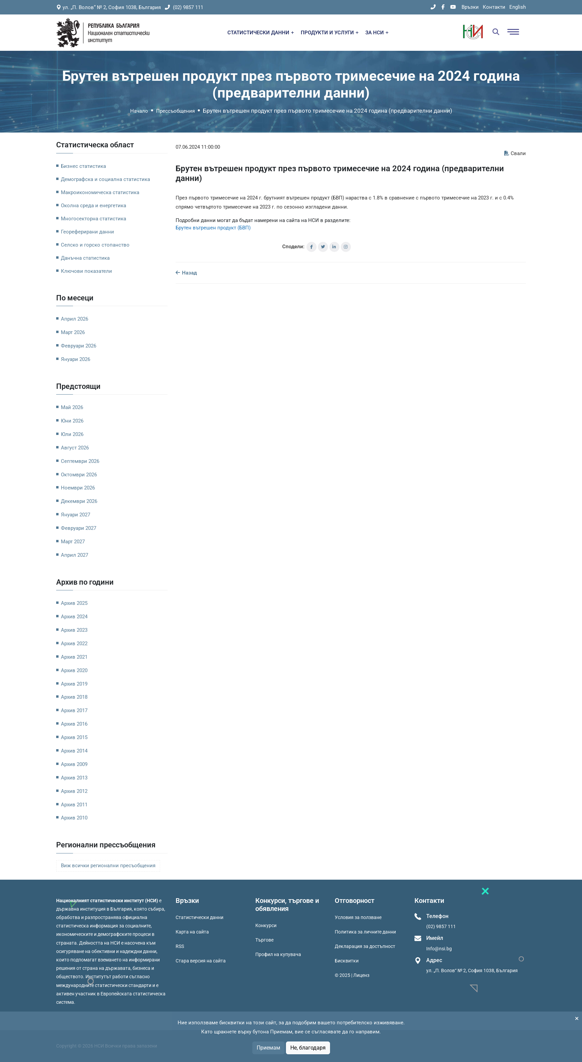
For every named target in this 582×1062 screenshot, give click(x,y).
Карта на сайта (192, 932)
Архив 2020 (74, 670)
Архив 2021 (74, 657)
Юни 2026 (72, 421)
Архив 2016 (74, 724)
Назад (186, 273)
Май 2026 (72, 407)
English (517, 7)
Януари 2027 (75, 515)
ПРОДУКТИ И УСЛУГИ (330, 33)
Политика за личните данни (365, 932)
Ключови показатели (86, 271)
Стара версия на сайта (201, 960)
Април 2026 (74, 319)
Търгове (264, 940)
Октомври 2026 (79, 475)
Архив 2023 (74, 630)
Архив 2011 (74, 805)
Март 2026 (73, 332)
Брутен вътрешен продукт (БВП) (213, 228)
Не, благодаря (308, 1048)
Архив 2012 (74, 791)
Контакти (494, 7)
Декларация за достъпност (365, 946)
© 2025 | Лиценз (352, 975)
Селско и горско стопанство (95, 245)
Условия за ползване (358, 917)
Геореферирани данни (87, 232)
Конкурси (266, 925)
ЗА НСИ (377, 33)
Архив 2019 (74, 684)
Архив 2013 (74, 778)
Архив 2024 (74, 617)
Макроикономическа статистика (100, 192)
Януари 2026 (75, 359)
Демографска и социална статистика (105, 179)
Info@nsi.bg (439, 948)
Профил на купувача (278, 954)
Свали (515, 153)
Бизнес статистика (83, 166)
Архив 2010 (74, 818)
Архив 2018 (74, 697)
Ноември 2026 (78, 488)
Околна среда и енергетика (93, 206)
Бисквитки (347, 960)
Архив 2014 (74, 751)
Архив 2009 (74, 764)
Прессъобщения (175, 111)
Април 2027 (74, 555)
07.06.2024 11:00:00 (198, 147)
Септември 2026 (80, 461)
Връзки (470, 7)
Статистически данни (199, 917)
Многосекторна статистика (93, 219)
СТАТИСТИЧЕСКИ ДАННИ (260, 33)
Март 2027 (73, 542)
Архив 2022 (74, 643)
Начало (139, 111)
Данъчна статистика (85, 258)
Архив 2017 (74, 710)
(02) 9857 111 (184, 7)
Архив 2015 (74, 737)
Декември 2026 (79, 501)
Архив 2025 (74, 603)
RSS (180, 946)
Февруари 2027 (78, 528)
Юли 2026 (72, 434)
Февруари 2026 (78, 346)
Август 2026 (75, 448)
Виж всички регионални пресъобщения (108, 866)
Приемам (268, 1048)
